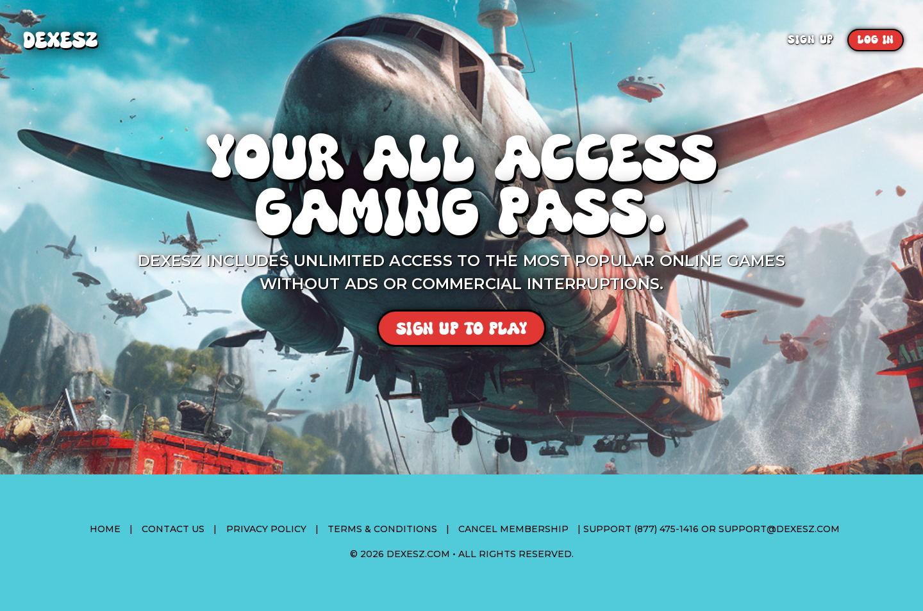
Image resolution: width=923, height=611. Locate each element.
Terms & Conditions (382, 529)
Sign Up (810, 39)
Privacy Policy (266, 529)
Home (105, 529)
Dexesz (95, 40)
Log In (876, 39)
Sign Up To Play (462, 328)
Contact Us (173, 529)
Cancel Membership (513, 529)
